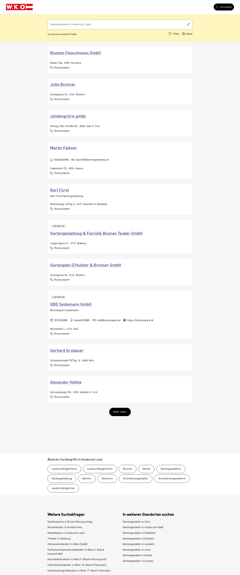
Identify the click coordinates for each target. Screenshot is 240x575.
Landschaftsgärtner (63, 488)
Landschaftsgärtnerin (99, 469)
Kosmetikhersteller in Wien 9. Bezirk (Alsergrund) (77, 559)
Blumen (127, 469)
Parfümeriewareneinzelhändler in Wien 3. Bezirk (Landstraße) (76, 552)
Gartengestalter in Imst (136, 522)
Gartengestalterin (171, 469)
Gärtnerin (107, 478)
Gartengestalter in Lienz (137, 550)
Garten (146, 469)
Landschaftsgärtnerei (64, 469)
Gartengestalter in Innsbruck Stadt (143, 527)
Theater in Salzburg (59, 538)
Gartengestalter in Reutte (137, 555)
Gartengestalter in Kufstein (138, 538)
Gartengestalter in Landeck (138, 544)
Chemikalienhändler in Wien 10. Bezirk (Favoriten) (77, 565)
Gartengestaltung (62, 478)
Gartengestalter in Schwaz (138, 561)
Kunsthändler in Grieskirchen (65, 527)
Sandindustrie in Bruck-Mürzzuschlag (70, 522)
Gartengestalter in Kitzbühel (139, 533)
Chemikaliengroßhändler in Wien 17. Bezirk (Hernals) (79, 570)
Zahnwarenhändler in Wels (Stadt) (67, 544)
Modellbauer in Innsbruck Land (66, 533)
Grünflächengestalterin (172, 478)
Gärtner (86, 478)
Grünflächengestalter (135, 478)
